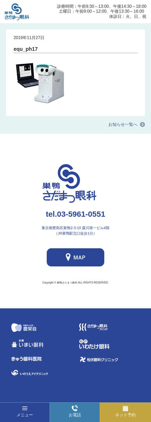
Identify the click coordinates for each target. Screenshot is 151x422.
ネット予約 (125, 415)
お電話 (75, 415)
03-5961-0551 (75, 214)
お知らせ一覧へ (122, 124)
